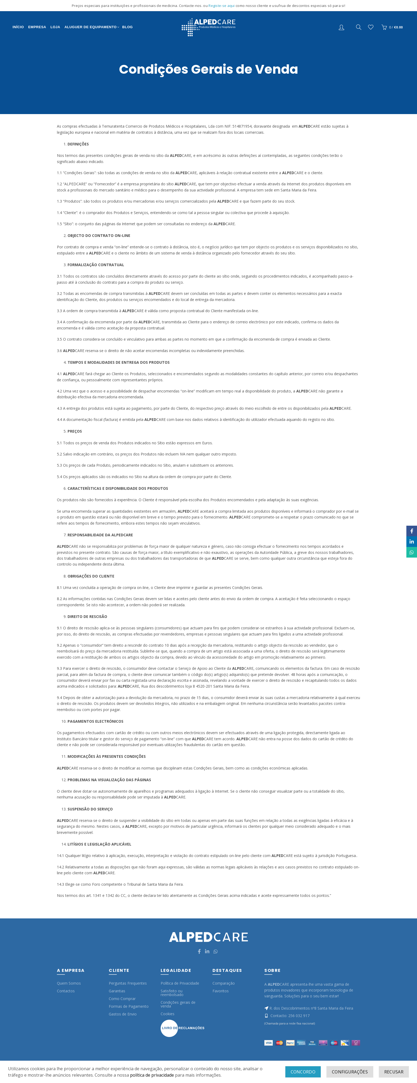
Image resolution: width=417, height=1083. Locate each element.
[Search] (359, 27)
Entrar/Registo (342, 27)
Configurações (350, 1072)
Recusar (393, 1072)
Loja (55, 27)
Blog (127, 27)
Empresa (37, 27)
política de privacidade (152, 1075)
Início (18, 27)
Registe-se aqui (222, 5)
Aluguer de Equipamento (90, 27)
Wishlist (371, 27)
